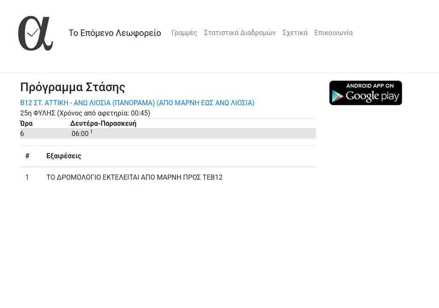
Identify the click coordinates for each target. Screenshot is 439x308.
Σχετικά (295, 33)
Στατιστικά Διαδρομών (240, 33)
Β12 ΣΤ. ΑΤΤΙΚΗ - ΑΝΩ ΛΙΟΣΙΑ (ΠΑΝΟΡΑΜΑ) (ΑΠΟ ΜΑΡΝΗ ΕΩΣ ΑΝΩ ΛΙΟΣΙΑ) (137, 103)
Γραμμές (184, 33)
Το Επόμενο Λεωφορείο (115, 33)
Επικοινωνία (333, 33)
